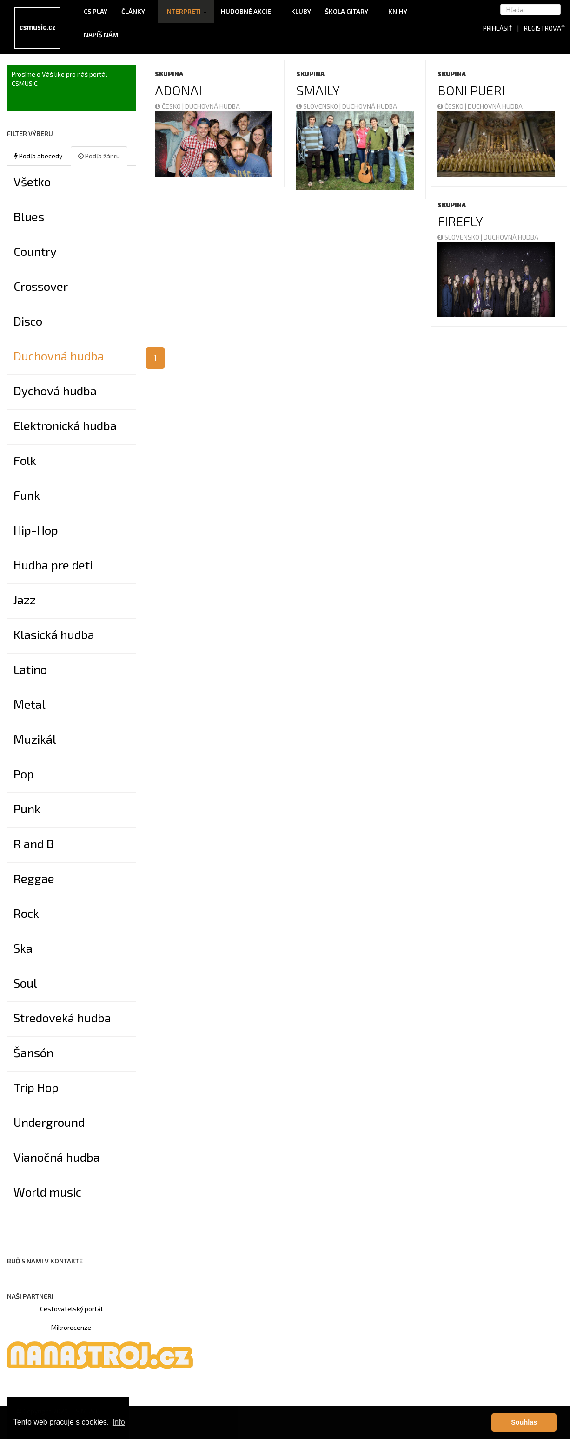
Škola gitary (349, 11)
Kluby (301, 11)
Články (136, 11)
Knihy (400, 11)
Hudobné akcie (249, 11)
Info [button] (119, 1422)
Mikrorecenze (71, 1327)
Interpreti (186, 11)
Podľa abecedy (38, 156)
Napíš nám (101, 35)
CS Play (95, 11)
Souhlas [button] (524, 1422)
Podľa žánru (99, 156)
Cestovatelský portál (71, 1309)
